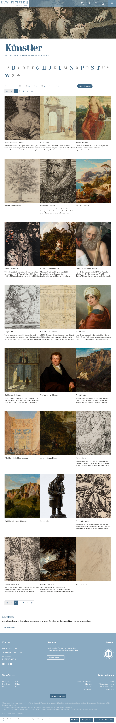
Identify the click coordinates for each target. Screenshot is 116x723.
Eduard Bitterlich (82, 142)
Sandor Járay (45, 521)
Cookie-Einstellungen (84, 681)
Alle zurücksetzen (85, 86)
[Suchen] (82, 3)
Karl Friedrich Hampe (13, 395)
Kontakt (89, 687)
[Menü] (112, 3)
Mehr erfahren (53, 657)
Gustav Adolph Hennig (49, 395)
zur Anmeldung (9, 627)
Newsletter (6, 684)
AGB (112, 681)
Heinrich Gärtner (82, 205)
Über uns (88, 684)
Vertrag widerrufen (58, 696)
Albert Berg (44, 142)
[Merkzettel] (96, 3)
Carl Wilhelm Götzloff (48, 332)
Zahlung (17, 684)
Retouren (5, 681)
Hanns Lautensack (12, 584)
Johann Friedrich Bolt (13, 205)
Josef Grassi (80, 332)
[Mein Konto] (89, 3)
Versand (17, 687)
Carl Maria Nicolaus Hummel (16, 521)
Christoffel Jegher (83, 521)
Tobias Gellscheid (11, 269)
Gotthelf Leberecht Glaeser (86, 269)
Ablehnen (74, 720)
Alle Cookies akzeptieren (104, 720)
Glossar (5, 687)
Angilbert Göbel (11, 332)
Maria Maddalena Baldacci (15, 142)
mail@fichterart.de (9, 648)
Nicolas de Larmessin (48, 205)
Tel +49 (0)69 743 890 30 (12, 652)
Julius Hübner (81, 458)
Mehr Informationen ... (10, 721)
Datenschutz (109, 689)
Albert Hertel (81, 395)
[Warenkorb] (102, 3)
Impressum (88, 690)
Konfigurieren (87, 720)
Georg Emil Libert (47, 584)
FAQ (16, 681)
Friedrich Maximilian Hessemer (17, 458)
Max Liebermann (82, 584)
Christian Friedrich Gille (49, 269)
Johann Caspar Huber (48, 458)
